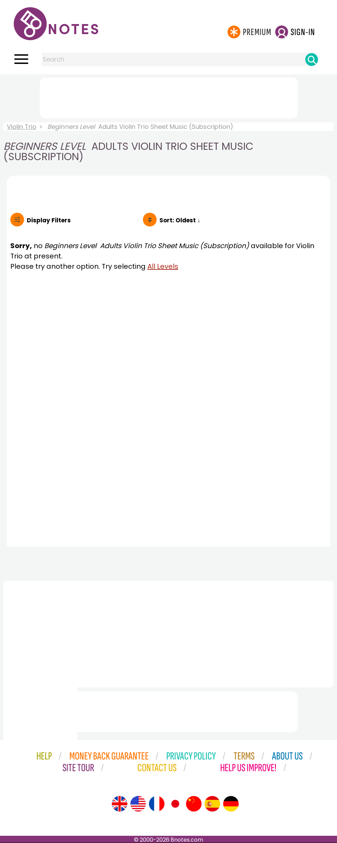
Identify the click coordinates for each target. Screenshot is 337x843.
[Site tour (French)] (156, 803)
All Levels (162, 266)
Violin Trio (21, 126)
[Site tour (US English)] (138, 803)
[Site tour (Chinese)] (193, 803)
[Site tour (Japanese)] (175, 803)
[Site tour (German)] (230, 803)
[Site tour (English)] (119, 803)
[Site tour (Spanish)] (212, 803)
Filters (49, 220)
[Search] (311, 59)
